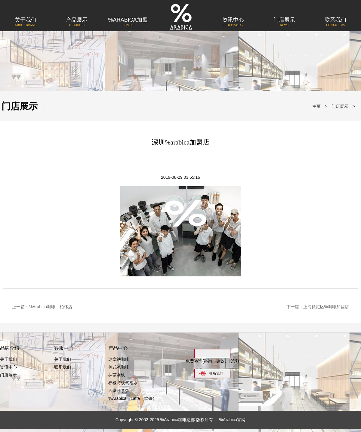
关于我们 (26, 22)
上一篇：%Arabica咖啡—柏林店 (42, 306)
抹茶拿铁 (116, 375)
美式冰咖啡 (118, 367)
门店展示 (284, 22)
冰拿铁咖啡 (118, 359)
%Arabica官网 (232, 419)
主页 (316, 106)
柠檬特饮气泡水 (123, 382)
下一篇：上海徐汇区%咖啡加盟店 (317, 306)
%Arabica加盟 (128, 22)
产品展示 (77, 22)
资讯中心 (233, 22)
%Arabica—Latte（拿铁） (132, 398)
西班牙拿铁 (118, 390)
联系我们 (335, 22)
